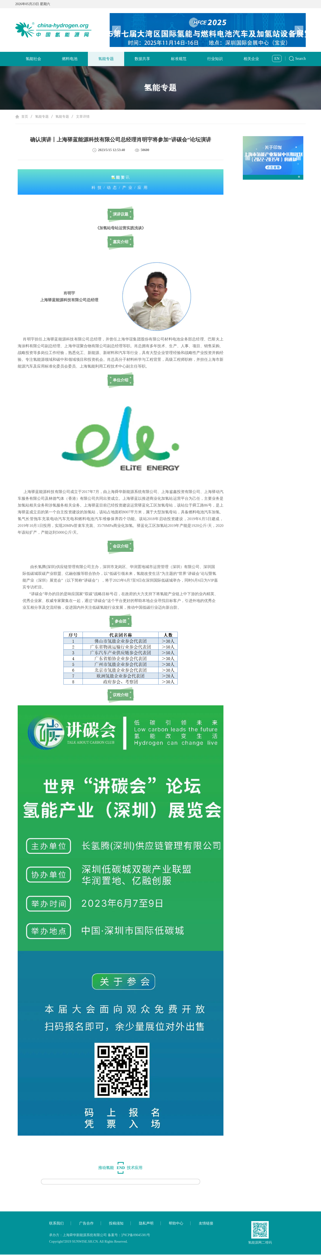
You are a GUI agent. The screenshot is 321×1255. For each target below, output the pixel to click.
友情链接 (206, 1224)
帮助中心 (176, 1224)
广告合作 (86, 1224)
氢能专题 (106, 59)
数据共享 (142, 59)
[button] (299, 30)
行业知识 (215, 59)
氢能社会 (33, 59)
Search (300, 58)
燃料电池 (69, 59)
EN (276, 58)
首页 (24, 117)
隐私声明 (146, 1224)
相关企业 (251, 59)
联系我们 (56, 1224)
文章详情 (83, 117)
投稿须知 (116, 1224)
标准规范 (178, 59)
